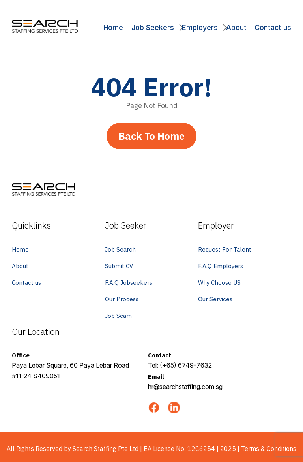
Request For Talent (224, 249)
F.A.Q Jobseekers (128, 282)
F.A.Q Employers (220, 266)
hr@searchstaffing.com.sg (185, 387)
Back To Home (151, 136)
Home (113, 27)
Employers (200, 27)
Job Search (120, 249)
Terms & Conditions (268, 449)
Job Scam (118, 315)
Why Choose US (219, 282)
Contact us (272, 27)
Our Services (215, 299)
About (236, 27)
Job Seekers (152, 27)
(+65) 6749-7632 (186, 365)
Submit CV (119, 266)
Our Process (121, 299)
